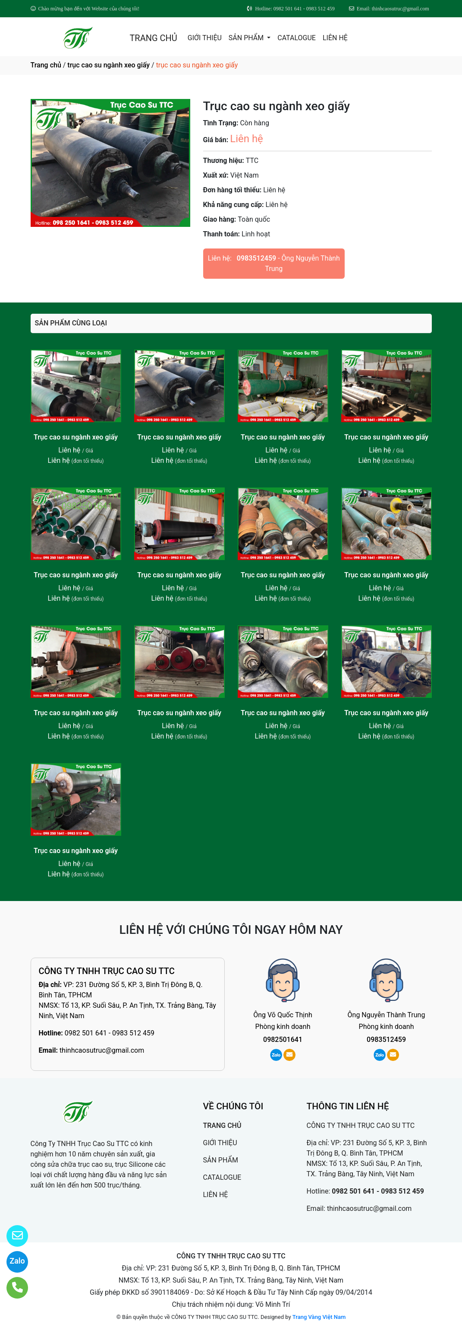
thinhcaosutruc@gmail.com (102, 1050)
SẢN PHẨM (247, 38)
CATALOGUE (296, 38)
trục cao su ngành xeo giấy (108, 65)
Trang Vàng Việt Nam (319, 1317)
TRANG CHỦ (153, 38)
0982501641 (282, 1039)
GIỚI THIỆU (205, 38)
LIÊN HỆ (335, 38)
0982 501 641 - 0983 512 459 (109, 1033)
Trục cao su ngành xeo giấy (76, 437)
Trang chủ (46, 65)
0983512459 (256, 258)
